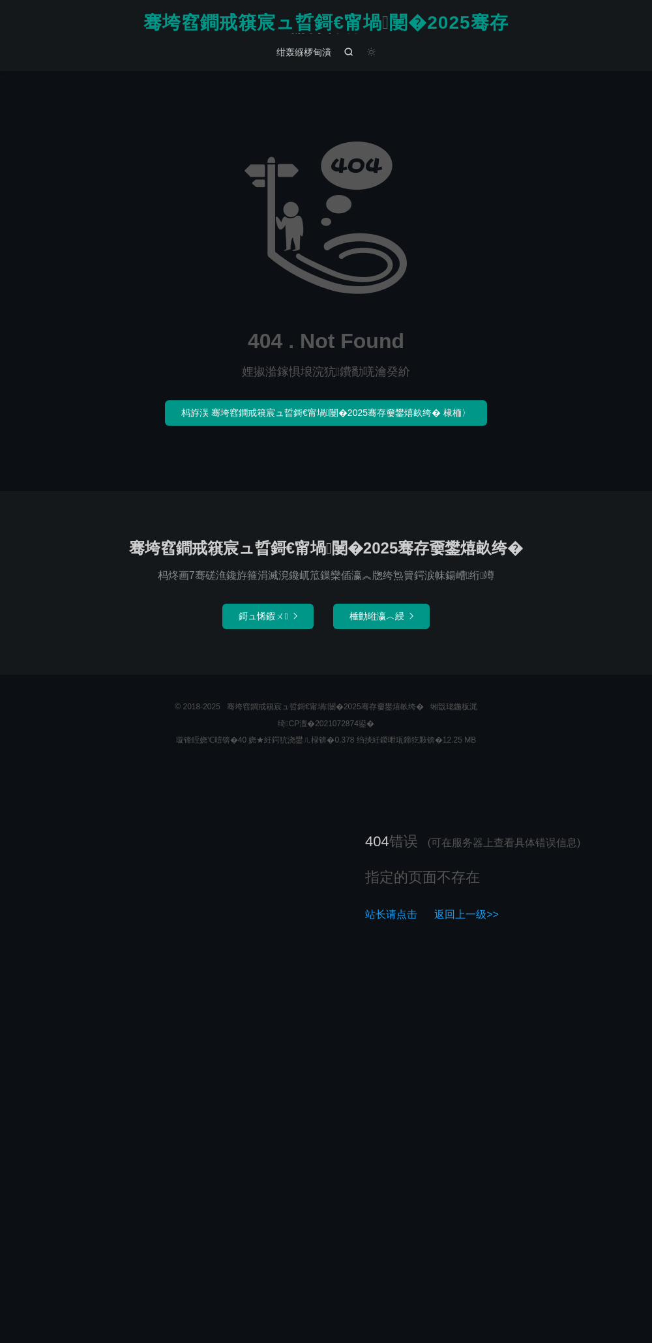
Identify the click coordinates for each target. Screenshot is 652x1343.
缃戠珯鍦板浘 (453, 706)
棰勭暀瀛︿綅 (381, 616)
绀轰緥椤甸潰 (303, 52)
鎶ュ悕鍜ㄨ (268, 616)
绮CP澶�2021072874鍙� (326, 723)
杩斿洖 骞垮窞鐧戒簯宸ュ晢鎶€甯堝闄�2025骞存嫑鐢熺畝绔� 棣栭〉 (326, 412)
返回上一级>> (466, 914)
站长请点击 (391, 914)
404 (377, 841)
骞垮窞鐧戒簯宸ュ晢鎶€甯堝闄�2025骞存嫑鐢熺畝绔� (325, 23)
